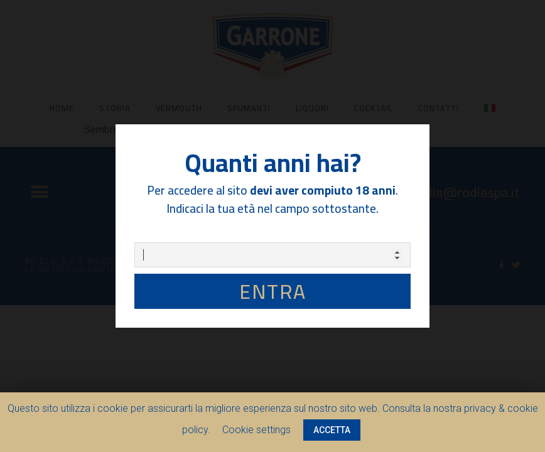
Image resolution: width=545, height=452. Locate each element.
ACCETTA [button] (331, 430)
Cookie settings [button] (256, 430)
